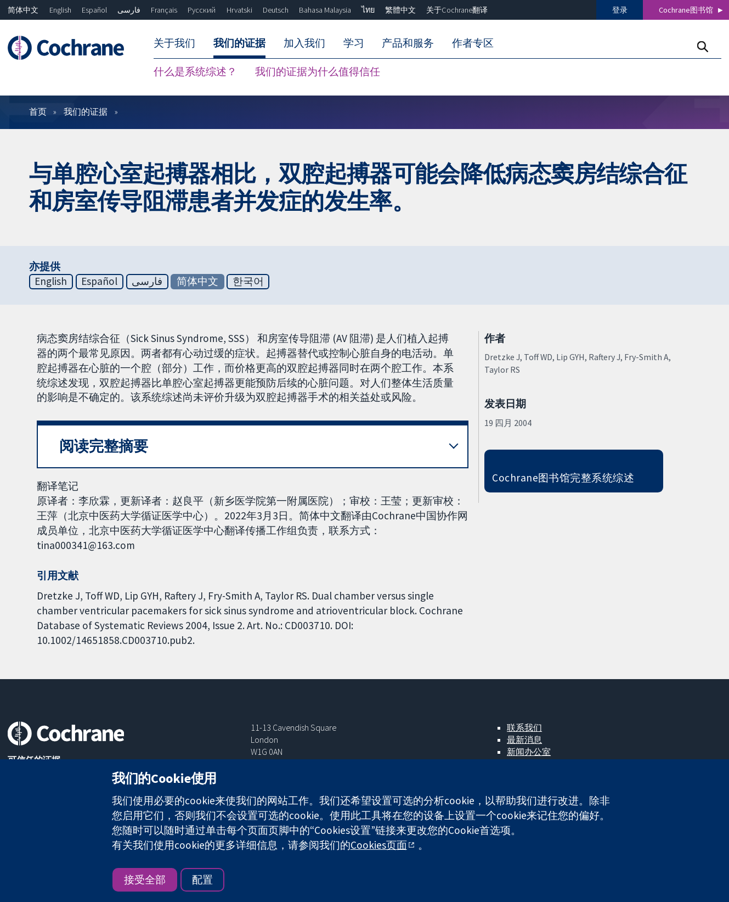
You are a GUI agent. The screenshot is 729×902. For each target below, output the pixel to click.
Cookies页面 (379, 844)
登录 (620, 10)
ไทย (368, 10)
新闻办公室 (529, 751)
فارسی (128, 10)
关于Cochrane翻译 (457, 10)
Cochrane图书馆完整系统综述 (563, 477)
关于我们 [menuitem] (174, 42)
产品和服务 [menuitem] (408, 42)
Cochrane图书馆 (686, 10)
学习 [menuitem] (353, 42)
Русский (202, 10)
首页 (38, 111)
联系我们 (524, 727)
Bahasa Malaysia (325, 10)
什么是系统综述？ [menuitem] (195, 71)
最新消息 (524, 739)
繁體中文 (400, 10)
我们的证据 (86, 111)
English (60, 10)
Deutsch (276, 10)
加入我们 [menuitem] (304, 42)
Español (94, 10)
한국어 (248, 281)
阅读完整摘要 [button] (103, 446)
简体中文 (23, 10)
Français (164, 10)
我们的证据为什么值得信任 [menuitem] (317, 71)
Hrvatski (239, 10)
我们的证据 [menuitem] (239, 42)
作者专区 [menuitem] (473, 42)
